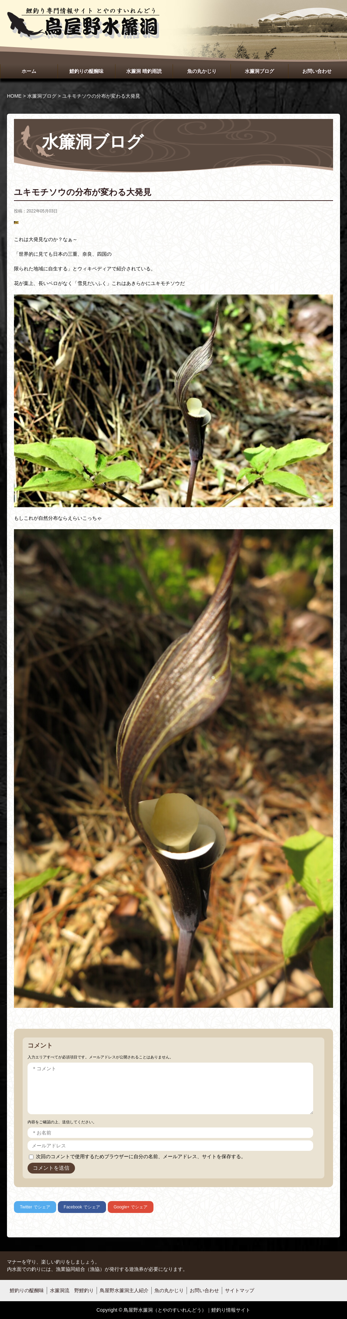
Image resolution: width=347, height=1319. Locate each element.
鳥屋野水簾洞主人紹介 (124, 1290)
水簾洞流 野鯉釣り (72, 1290)
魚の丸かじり (202, 71)
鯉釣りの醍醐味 (86, 71)
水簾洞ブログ (259, 71)
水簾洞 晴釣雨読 (144, 71)
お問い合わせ (317, 71)
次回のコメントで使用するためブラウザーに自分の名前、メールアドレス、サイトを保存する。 (141, 1156)
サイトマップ (239, 1290)
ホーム (29, 71)
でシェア (35, 1207)
